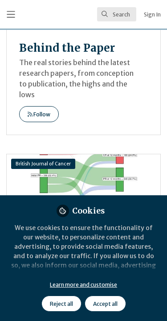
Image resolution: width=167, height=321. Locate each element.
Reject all (61, 303)
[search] (116, 14)
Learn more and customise (83, 284)
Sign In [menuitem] (152, 14)
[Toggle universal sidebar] (11, 14)
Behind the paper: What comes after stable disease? (83, 190)
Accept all (105, 303)
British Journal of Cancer (43, 164)
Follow (39, 114)
